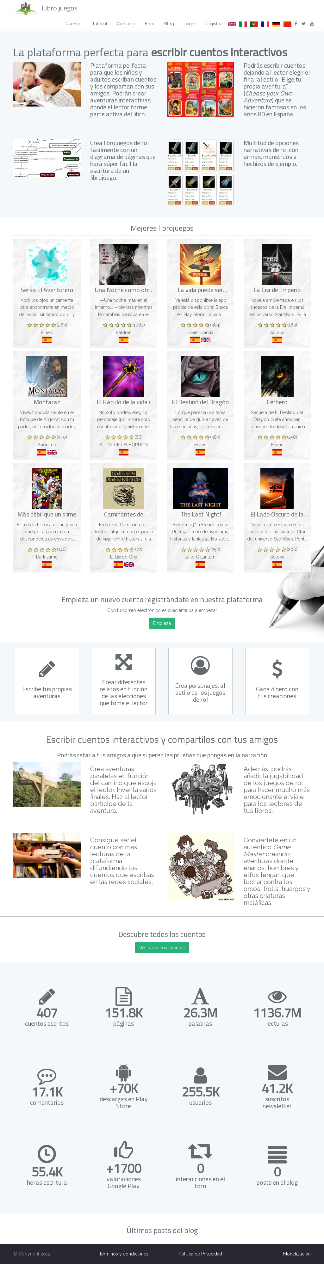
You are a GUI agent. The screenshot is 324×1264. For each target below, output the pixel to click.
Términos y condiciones (123, 1253)
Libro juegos (45, 8)
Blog (169, 23)
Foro (150, 23)
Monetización (297, 1253)
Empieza (162, 623)
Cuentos (74, 23)
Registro (213, 23)
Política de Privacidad (200, 1253)
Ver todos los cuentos (162, 947)
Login (189, 23)
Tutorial (99, 23)
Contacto (126, 23)
